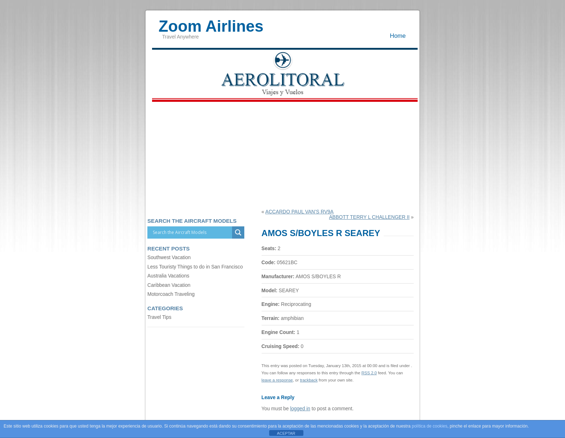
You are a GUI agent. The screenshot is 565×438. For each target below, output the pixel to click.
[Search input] (191, 232)
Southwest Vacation (169, 257)
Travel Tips (159, 317)
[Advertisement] (282, 155)
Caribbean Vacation (168, 285)
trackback (308, 380)
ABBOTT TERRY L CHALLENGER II (369, 217)
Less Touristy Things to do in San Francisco (195, 267)
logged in (300, 408)
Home (398, 35)
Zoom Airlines (211, 22)
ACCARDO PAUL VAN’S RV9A (299, 212)
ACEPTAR (286, 433)
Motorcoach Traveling (171, 294)
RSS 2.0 (369, 373)
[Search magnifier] (238, 232)
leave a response (277, 380)
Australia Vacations (168, 276)
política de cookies (430, 426)
